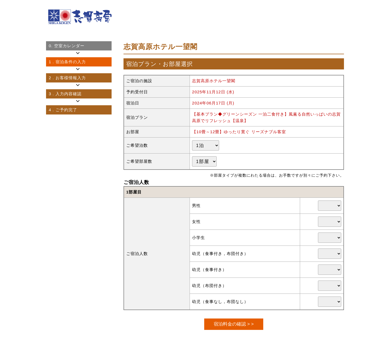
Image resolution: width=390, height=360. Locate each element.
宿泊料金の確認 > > (233, 323)
